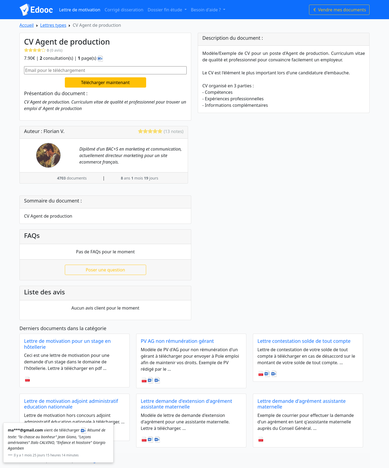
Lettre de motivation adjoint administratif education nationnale (71, 404)
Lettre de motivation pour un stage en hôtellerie (67, 344)
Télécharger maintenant (105, 82)
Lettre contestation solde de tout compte (304, 341)
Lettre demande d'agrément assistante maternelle (301, 404)
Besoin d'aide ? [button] (206, 10)
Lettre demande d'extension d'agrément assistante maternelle (186, 404)
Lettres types (53, 25)
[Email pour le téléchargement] (105, 70)
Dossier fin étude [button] (165, 10)
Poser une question (105, 270)
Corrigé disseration (124, 10)
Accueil (26, 25)
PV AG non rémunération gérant (177, 341)
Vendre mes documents (339, 10)
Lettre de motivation (79, 10)
